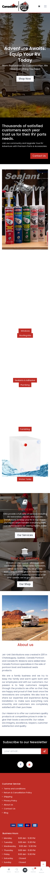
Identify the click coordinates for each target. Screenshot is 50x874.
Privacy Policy (10, 800)
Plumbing (25, 384)
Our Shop (25, 584)
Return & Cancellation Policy (18, 792)
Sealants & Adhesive (25, 380)
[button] (44, 751)
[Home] (9, 869)
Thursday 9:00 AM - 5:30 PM (19, 850)
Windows (25, 330)
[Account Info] (41, 869)
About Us (8, 804)
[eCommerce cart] (39, 6)
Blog (6, 812)
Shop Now (25, 78)
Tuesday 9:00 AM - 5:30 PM (19, 842)
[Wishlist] (33, 869)
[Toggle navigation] (45, 6)
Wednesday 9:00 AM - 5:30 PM (20, 846)
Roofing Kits (25, 335)
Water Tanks (25, 479)
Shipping (8, 796)
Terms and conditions (14, 788)
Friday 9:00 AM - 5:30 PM (19, 854)
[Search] (17, 869)
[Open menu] (25, 870)
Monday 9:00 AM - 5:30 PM (19, 838)
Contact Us (9, 808)
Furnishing (25, 429)
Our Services (25, 535)
